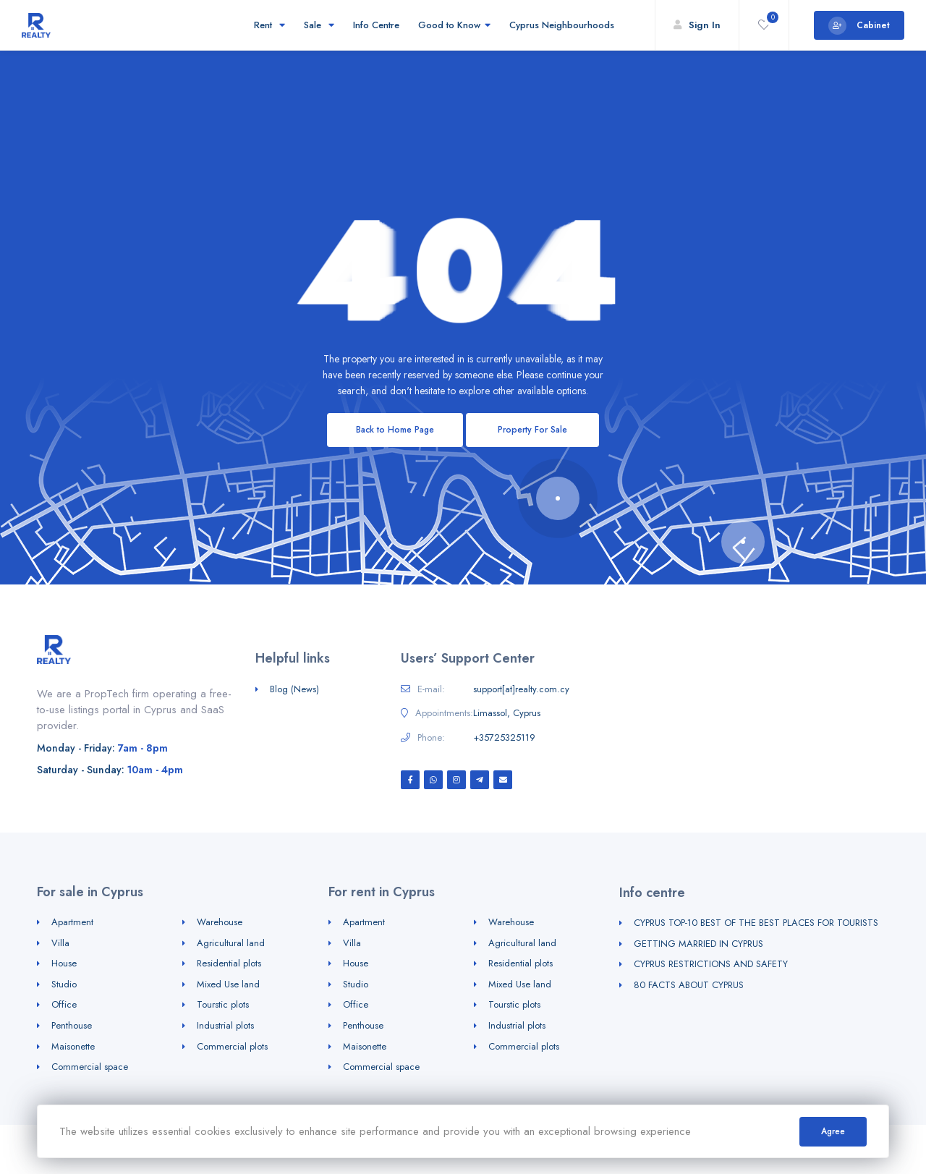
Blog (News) (294, 689)
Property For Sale (532, 429)
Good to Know (454, 25)
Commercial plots (232, 1046)
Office (64, 1004)
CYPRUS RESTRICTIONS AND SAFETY (711, 964)
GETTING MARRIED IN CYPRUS (698, 943)
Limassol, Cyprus (506, 713)
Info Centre (376, 25)
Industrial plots (225, 1025)
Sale (319, 25)
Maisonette (73, 1046)
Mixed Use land (228, 984)
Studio (64, 984)
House (64, 963)
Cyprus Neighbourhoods (564, 25)
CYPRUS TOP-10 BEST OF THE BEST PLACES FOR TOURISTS (756, 923)
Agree (833, 1131)
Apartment (72, 922)
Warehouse (219, 922)
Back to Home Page (395, 429)
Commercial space (89, 1066)
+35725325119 (504, 737)
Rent (269, 25)
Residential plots (229, 963)
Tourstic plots (223, 1004)
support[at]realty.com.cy (521, 689)
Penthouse (71, 1025)
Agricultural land (231, 943)
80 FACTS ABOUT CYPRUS (689, 985)
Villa (60, 943)
